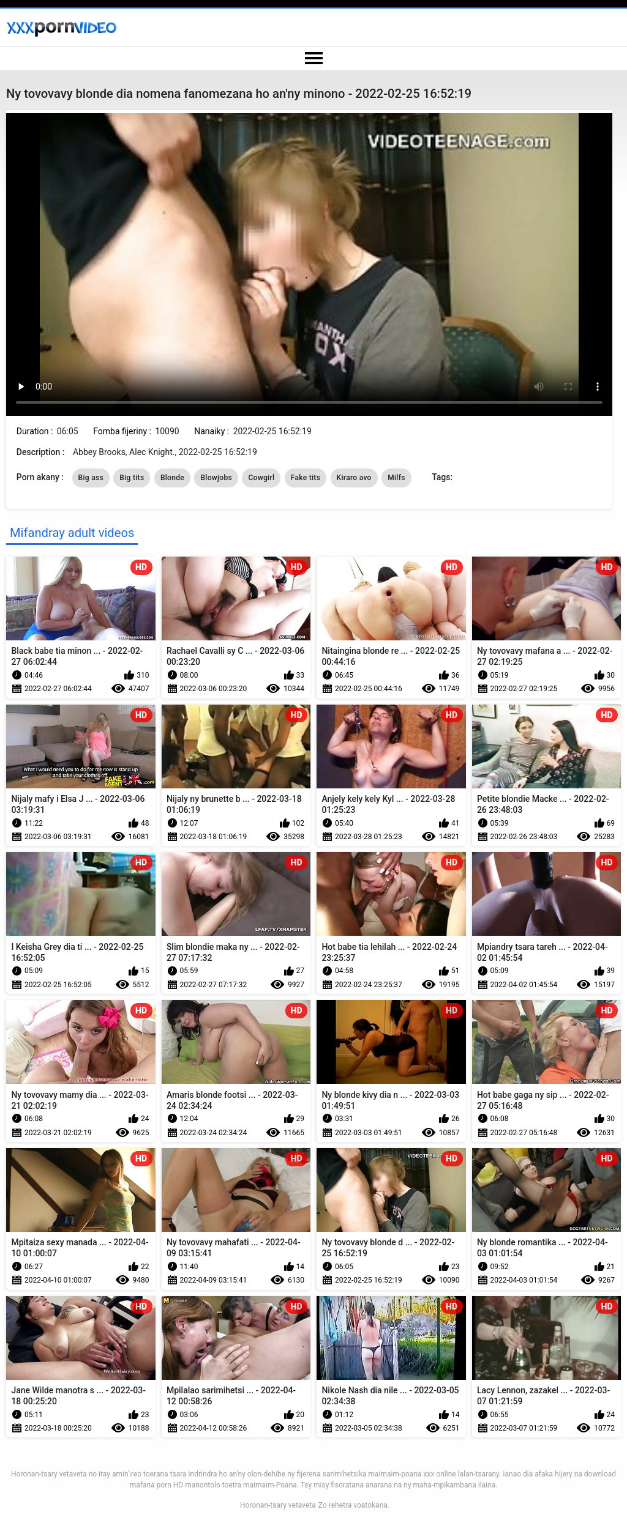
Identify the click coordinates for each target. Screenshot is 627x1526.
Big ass (90, 477)
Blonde (172, 477)
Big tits (131, 477)
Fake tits (305, 477)
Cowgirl (261, 477)
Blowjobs (216, 477)
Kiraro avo (354, 477)
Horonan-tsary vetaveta (278, 1505)
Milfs (396, 477)
